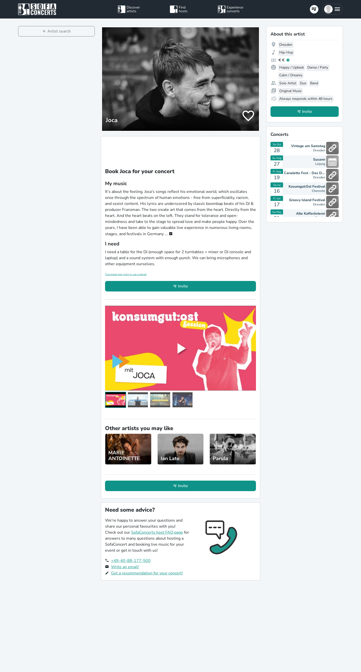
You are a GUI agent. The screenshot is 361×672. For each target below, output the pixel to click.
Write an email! (125, 567)
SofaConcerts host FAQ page (157, 532)
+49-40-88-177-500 (131, 560)
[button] (332, 9)
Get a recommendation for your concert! (147, 573)
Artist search (59, 31)
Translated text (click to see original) (126, 274)
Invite (183, 286)
